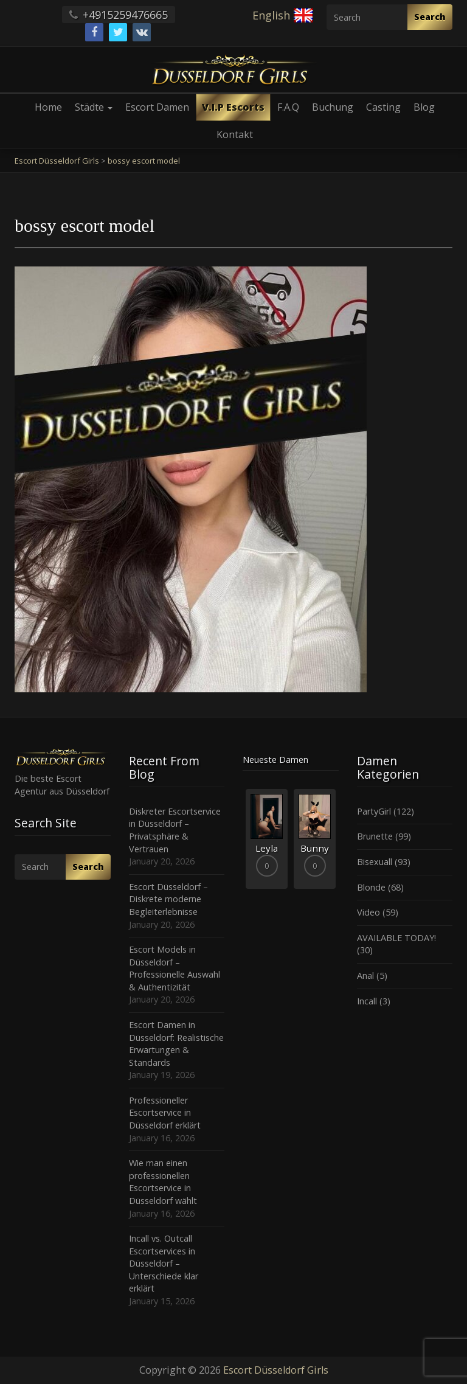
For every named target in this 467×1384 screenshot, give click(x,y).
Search (430, 17)
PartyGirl (374, 811)
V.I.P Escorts (233, 107)
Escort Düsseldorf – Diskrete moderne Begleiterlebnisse (168, 899)
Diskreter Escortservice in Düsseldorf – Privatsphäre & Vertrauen (175, 830)
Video (368, 912)
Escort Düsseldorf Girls (275, 1370)
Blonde (371, 887)
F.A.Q (288, 107)
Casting (383, 107)
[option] (267, 838)
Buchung (332, 107)
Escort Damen (157, 107)
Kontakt (234, 134)
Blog (424, 107)
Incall (367, 1001)
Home (48, 107)
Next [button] (338, 843)
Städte (93, 107)
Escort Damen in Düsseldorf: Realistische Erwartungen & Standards (176, 1043)
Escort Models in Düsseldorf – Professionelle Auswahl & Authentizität (174, 968)
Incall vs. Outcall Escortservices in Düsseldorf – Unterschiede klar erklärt (163, 1263)
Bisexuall (374, 862)
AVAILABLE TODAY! (396, 938)
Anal (365, 975)
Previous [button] (242, 843)
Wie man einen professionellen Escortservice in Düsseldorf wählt (163, 1181)
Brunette (375, 836)
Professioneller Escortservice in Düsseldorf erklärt (165, 1112)
